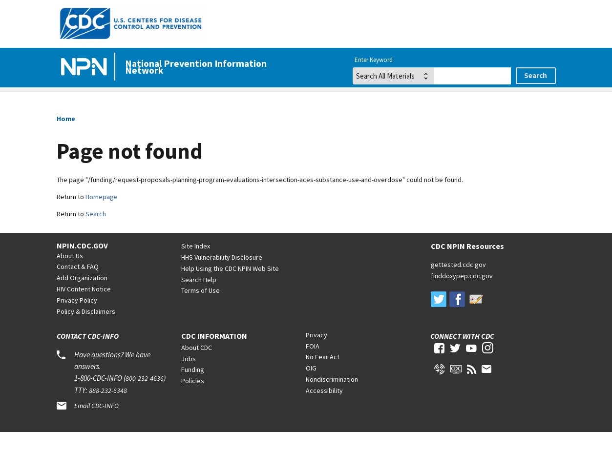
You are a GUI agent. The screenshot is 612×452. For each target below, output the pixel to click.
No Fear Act (322, 376)
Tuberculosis (522, 101)
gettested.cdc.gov (458, 284)
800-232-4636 (145, 397)
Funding (192, 389)
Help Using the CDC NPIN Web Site (230, 288)
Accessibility (324, 410)
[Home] (86, 67)
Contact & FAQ (78, 286)
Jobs (188, 378)
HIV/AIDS (172, 101)
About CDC (196, 367)
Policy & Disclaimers (86, 331)
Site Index (195, 265)
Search (95, 233)
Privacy (316, 354)
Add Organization (82, 297)
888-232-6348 (108, 410)
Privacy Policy (77, 319)
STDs (409, 101)
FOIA (312, 365)
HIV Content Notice (84, 308)
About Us (70, 275)
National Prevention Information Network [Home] (196, 67)
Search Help (198, 299)
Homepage (101, 216)
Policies (192, 400)
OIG (311, 387)
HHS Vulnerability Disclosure (221, 276)
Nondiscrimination (332, 398)
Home (71, 101)
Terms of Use (200, 310)
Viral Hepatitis (293, 101)
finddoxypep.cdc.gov (462, 295)
